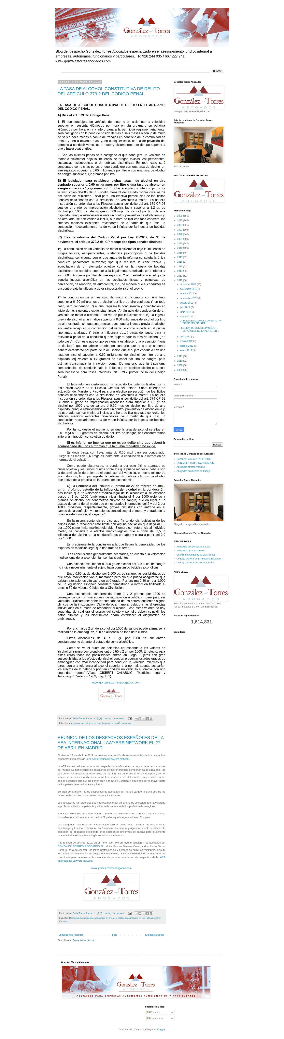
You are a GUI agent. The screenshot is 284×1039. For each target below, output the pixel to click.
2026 (180, 216)
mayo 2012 (186, 316)
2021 (180, 239)
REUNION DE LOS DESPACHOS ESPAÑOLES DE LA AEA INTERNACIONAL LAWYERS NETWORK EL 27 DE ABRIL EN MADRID (110, 742)
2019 (180, 248)
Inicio (114, 934)
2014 (180, 271)
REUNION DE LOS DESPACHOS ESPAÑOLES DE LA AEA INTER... (199, 329)
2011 (180, 356)
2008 (180, 370)
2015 (180, 266)
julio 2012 (185, 307)
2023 (180, 229)
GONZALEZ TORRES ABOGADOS (195, 463)
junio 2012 (186, 312)
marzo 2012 (186, 341)
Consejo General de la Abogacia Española (199, 558)
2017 (180, 257)
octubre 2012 (187, 293)
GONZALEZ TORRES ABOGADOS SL (81, 846)
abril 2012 (185, 336)
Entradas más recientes (71, 934)
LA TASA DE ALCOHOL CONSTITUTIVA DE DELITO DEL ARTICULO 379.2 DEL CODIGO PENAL (109, 91)
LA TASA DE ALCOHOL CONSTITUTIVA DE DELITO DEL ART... (200, 322)
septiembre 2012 (189, 298)
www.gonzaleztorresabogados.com (116, 682)
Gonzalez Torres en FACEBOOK (194, 459)
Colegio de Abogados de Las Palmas (196, 554)
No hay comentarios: (115, 718)
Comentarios (155, 1018)
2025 (180, 220)
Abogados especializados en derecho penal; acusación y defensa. (100, 723)
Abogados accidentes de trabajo (193, 471)
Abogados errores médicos (191, 467)
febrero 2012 (187, 345)
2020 (180, 243)
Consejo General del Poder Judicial (195, 562)
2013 (180, 275)
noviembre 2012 (189, 289)
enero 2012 (186, 350)
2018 (180, 252)
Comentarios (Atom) (83, 940)
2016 (180, 261)
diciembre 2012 (188, 284)
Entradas (153, 1012)
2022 (180, 234)
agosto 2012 (187, 302)
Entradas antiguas (154, 934)
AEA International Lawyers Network (109, 758)
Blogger (161, 1029)
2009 (180, 365)
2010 (180, 360)
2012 (180, 280)
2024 (180, 225)
